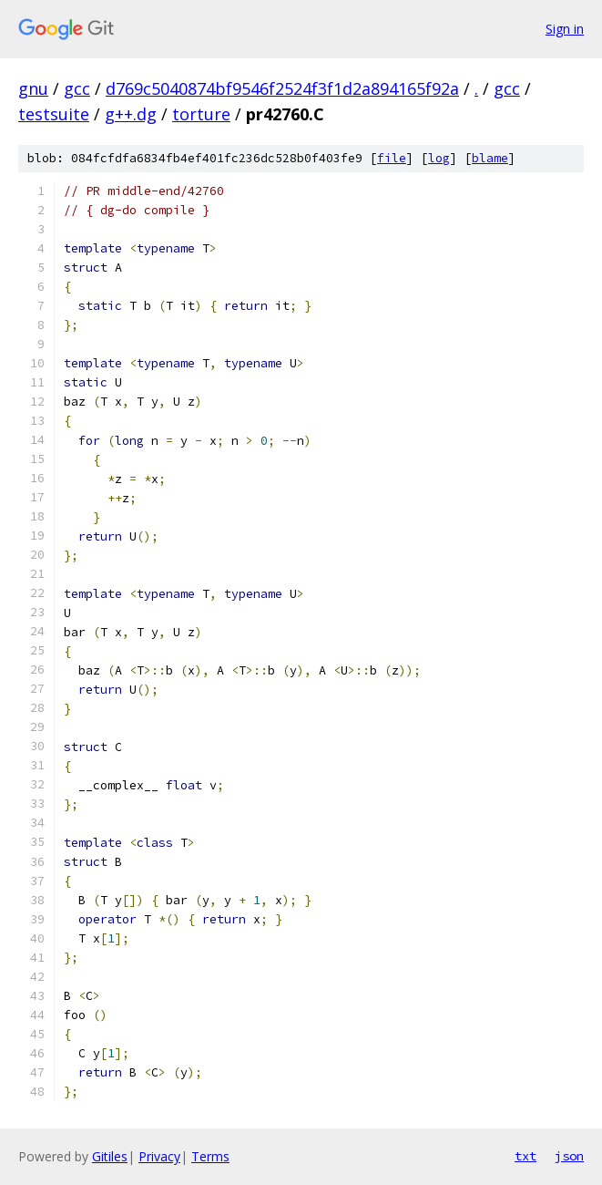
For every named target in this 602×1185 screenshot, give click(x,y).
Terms (210, 1156)
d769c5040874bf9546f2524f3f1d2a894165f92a (282, 88)
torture (201, 114)
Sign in (565, 28)
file (391, 158)
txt (525, 1156)
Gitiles (110, 1156)
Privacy (159, 1156)
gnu (33, 88)
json (569, 1156)
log (439, 158)
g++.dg (131, 114)
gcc (77, 88)
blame (490, 158)
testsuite (53, 114)
